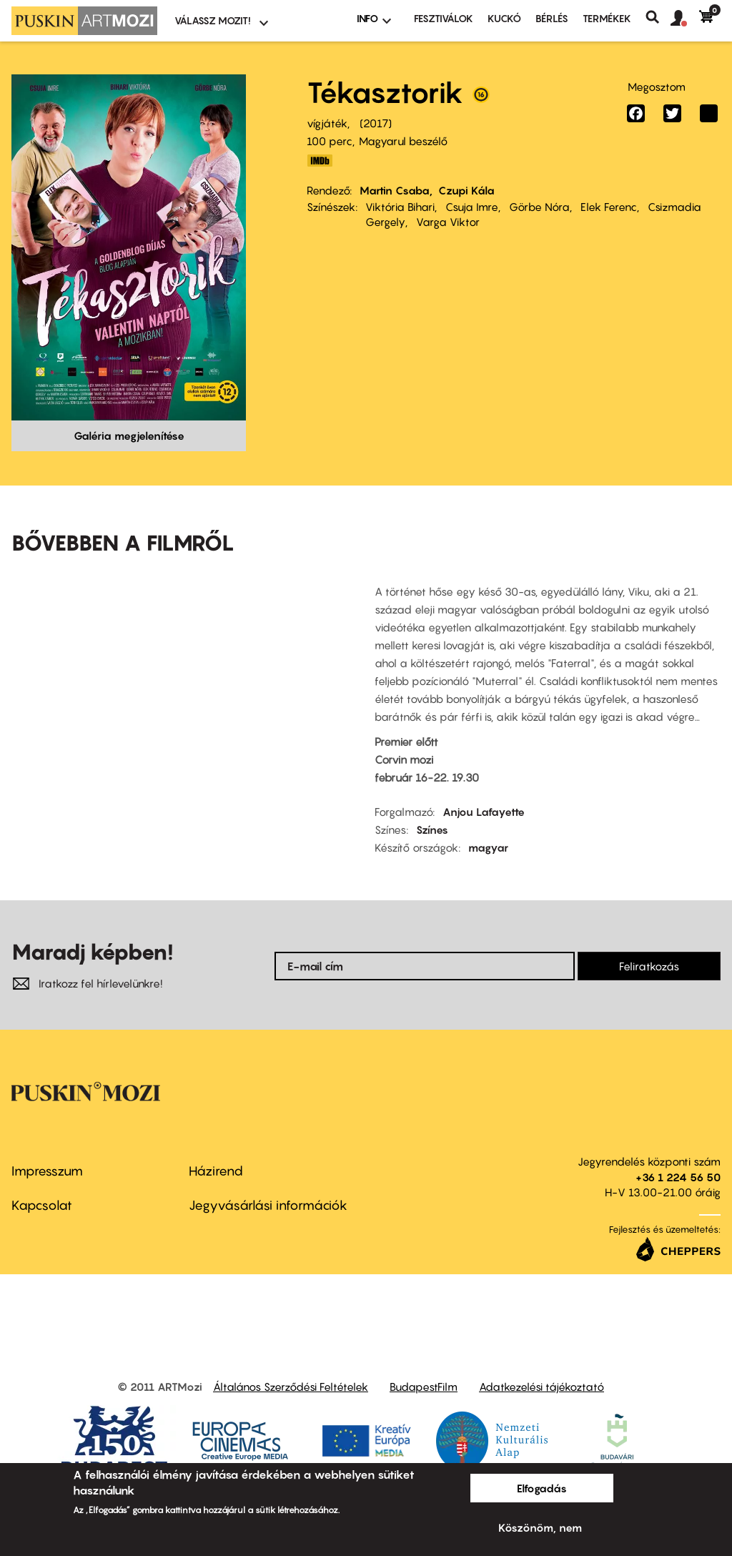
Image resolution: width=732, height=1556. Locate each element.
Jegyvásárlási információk (268, 1205)
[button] (685, 18)
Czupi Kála (466, 190)
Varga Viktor (448, 221)
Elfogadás (542, 1488)
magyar (488, 847)
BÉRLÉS (551, 18)
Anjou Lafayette (483, 811)
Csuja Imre (471, 206)
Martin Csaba (395, 190)
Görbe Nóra (539, 206)
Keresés (658, 17)
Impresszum (47, 1170)
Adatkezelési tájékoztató (541, 1386)
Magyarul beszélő (403, 140)
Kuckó (504, 18)
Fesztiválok (443, 18)
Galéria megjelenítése (129, 435)
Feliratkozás (649, 966)
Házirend (216, 1170)
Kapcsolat (41, 1205)
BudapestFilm (424, 1386)
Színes (432, 829)
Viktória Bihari (400, 206)
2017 (375, 123)
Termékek (607, 18)
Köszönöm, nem (540, 1527)
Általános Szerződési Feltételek (290, 1386)
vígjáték (327, 123)
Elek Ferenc (608, 206)
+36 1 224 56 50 (678, 1177)
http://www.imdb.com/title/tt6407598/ (319, 160)
